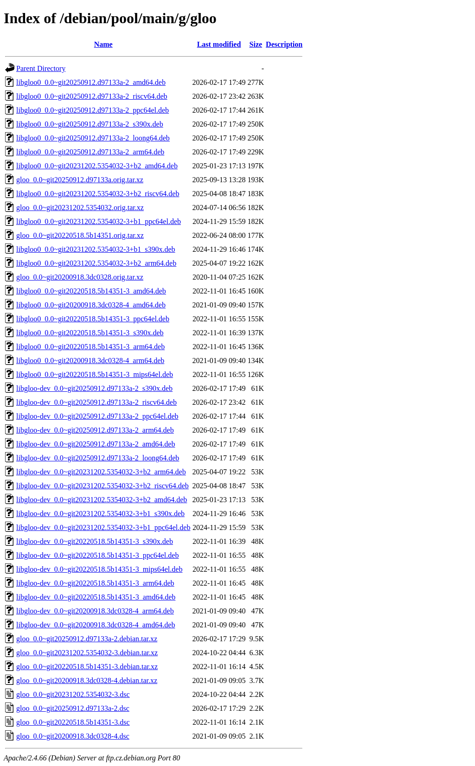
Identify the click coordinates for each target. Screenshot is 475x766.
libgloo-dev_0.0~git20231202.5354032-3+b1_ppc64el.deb (103, 527)
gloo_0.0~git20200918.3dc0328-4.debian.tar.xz (86, 680)
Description (284, 44)
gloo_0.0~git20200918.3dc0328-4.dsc (72, 736)
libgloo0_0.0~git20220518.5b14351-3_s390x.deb (90, 333)
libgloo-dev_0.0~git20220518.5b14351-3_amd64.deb (95, 597)
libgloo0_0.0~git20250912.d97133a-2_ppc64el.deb (92, 110)
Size (256, 44)
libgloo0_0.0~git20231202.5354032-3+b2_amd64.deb (97, 166)
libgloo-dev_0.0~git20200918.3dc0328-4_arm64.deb (95, 611)
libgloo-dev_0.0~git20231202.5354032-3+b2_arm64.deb (101, 472)
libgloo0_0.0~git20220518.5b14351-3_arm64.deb (90, 347)
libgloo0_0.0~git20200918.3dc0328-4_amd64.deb (91, 305)
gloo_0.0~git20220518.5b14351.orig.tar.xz (80, 235)
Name (103, 44)
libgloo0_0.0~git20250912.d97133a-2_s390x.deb (89, 124)
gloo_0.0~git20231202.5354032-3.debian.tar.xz (87, 653)
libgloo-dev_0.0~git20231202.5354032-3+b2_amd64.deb (101, 500)
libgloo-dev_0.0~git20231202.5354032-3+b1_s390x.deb (100, 513)
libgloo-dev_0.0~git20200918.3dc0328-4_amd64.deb (95, 625)
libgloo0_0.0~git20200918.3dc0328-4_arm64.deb (90, 360)
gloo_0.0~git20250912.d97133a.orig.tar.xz (79, 180)
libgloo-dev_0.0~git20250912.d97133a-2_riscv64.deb (96, 402)
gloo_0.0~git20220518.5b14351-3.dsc (73, 722)
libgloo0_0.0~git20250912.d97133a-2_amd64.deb (91, 82)
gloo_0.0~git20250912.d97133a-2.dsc (72, 708)
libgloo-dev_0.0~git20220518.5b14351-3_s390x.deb (94, 541)
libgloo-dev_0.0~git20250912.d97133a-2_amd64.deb (95, 444)
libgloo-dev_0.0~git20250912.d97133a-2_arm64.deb (95, 430)
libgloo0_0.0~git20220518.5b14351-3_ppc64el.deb (92, 319)
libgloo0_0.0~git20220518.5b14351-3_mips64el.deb (94, 374)
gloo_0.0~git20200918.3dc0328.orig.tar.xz (79, 277)
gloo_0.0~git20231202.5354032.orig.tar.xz (80, 207)
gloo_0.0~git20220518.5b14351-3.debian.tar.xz (87, 666)
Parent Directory (40, 68)
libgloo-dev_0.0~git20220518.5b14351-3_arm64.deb (95, 583)
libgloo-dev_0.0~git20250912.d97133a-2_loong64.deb (97, 458)
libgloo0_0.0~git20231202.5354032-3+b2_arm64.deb (96, 263)
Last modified (219, 44)
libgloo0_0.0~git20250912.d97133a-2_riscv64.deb (91, 96)
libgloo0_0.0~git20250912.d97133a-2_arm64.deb (90, 152)
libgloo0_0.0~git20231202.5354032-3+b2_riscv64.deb (97, 194)
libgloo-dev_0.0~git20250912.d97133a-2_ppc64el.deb (97, 416)
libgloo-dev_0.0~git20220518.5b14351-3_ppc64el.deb (97, 555)
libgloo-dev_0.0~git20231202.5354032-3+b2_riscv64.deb (102, 486)
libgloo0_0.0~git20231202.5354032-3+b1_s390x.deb (95, 249)
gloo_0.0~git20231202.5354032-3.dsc (73, 694)
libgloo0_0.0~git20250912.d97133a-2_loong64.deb (93, 138)
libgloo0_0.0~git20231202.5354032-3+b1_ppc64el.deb (98, 221)
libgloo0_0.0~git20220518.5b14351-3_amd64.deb (91, 291)
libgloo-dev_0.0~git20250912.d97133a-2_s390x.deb (94, 388)
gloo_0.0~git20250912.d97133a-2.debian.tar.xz (86, 639)
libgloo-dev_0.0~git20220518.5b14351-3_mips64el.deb (99, 569)
